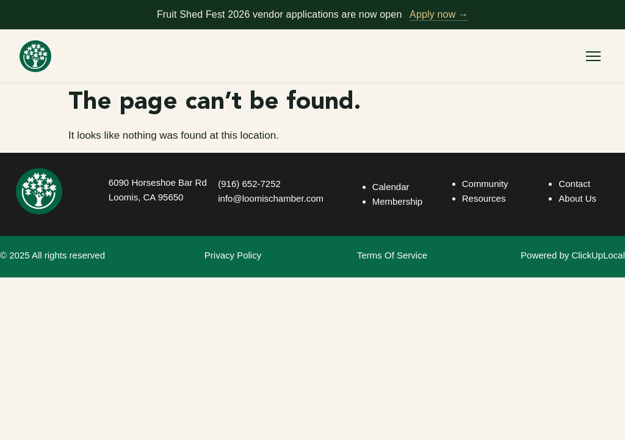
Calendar (391, 187)
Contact (574, 183)
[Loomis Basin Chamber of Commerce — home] (35, 56)
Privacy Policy (232, 255)
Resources (484, 198)
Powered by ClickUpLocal (573, 255)
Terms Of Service (392, 255)
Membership (397, 201)
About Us (577, 198)
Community (485, 183)
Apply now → (439, 14)
